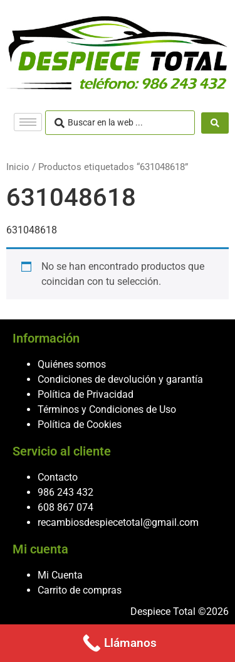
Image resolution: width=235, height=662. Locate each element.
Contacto (58, 477)
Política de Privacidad (85, 394)
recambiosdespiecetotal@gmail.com (118, 522)
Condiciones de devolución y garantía (120, 379)
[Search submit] (215, 123)
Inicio (17, 167)
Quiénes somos (72, 364)
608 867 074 (65, 507)
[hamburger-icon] (28, 122)
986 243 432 (65, 492)
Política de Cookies (80, 424)
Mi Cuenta (60, 575)
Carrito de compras (80, 590)
